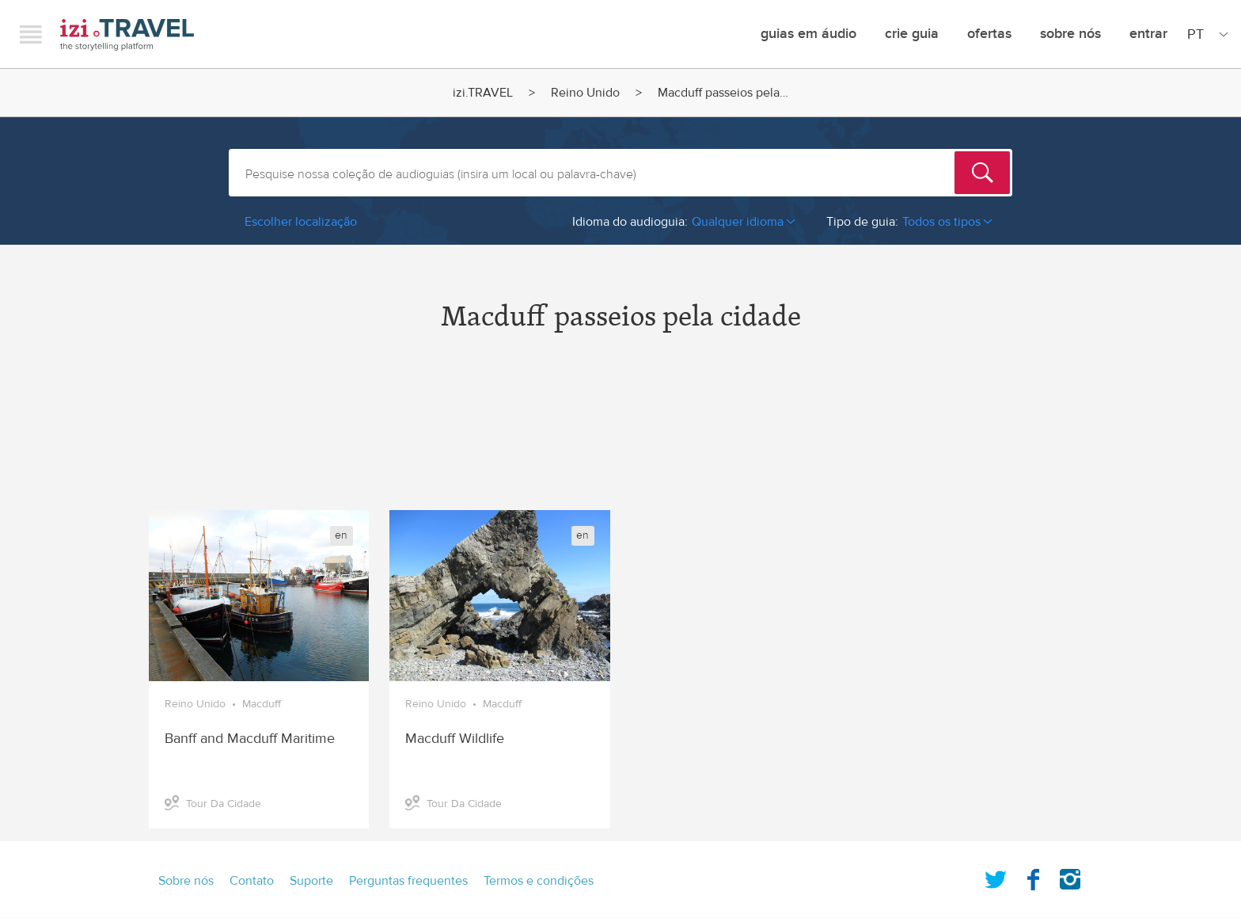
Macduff (261, 704)
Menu (31, 34)
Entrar (1148, 33)
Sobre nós (1070, 33)
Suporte (311, 881)
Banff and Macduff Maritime (250, 738)
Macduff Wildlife (454, 738)
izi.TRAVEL (127, 34)
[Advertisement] (620, 434)
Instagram (1070, 876)
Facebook (1033, 876)
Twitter (995, 876)
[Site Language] (1204, 34)
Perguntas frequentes (408, 881)
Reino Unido (585, 93)
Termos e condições (539, 881)
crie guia (912, 33)
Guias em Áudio (808, 33)
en (341, 535)
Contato (252, 881)
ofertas (989, 33)
